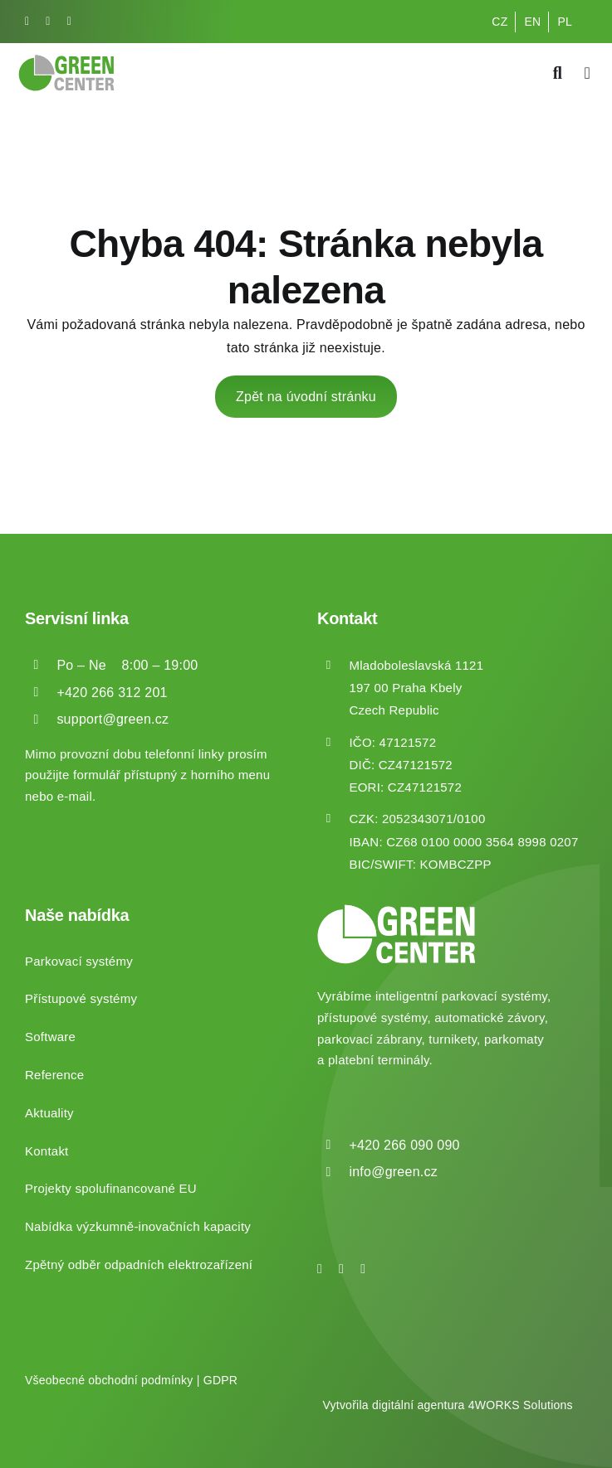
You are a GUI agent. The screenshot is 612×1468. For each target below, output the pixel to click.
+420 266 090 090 (404, 1145)
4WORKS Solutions (520, 1405)
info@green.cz (393, 1172)
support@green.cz (112, 719)
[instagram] (48, 21)
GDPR (220, 1380)
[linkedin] (69, 21)
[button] (33, 1434)
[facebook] (27, 21)
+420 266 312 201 (111, 693)
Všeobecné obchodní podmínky (109, 1380)
